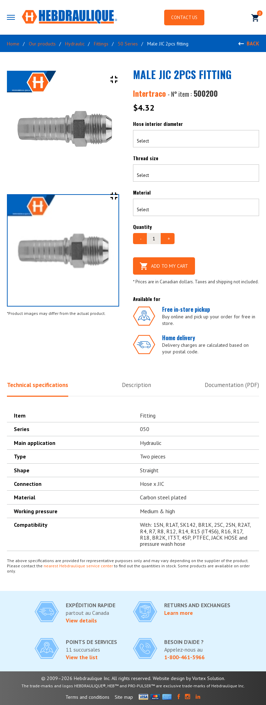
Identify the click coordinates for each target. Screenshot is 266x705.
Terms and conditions (87, 697)
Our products (42, 44)
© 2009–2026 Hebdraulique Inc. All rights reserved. (96, 678)
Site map (124, 697)
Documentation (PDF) (232, 385)
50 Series (128, 44)
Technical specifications (37, 385)
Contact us (184, 17)
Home (13, 44)
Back (253, 43)
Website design (169, 678)
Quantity (142, 226)
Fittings (101, 44)
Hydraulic (75, 44)
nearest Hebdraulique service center (78, 565)
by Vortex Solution (205, 678)
